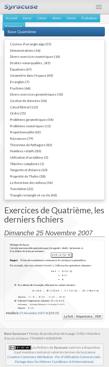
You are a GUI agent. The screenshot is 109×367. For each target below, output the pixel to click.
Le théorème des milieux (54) (31, 182)
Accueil (11, 18)
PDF (98, 316)
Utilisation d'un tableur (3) (29, 157)
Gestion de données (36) (28, 101)
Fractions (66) (20, 88)
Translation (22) (21, 189)
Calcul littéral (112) (24, 107)
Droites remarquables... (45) (30, 63)
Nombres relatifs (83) (25, 151)
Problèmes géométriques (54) (32, 119)
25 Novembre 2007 (32, 313)
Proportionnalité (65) (25, 132)
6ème (27, 18)
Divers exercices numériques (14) (35, 56)
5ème (41, 18)
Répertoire (84, 316)
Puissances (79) (21, 138)
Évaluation (89, 18)
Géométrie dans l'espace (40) (31, 75)
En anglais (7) (19, 82)
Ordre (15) (18, 113)
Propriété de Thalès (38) (27, 176)
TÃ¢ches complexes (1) (27, 164)
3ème (71, 18)
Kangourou (14, 26)
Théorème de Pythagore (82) (31, 145)
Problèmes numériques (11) (30, 126)
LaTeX (68, 316)
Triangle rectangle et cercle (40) (33, 195)
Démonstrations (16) (25, 50)
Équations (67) (21, 69)
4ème (56, 18)
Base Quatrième (22, 31)
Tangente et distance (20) (28, 170)
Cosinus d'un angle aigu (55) (30, 44)
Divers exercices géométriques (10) (36, 94)
